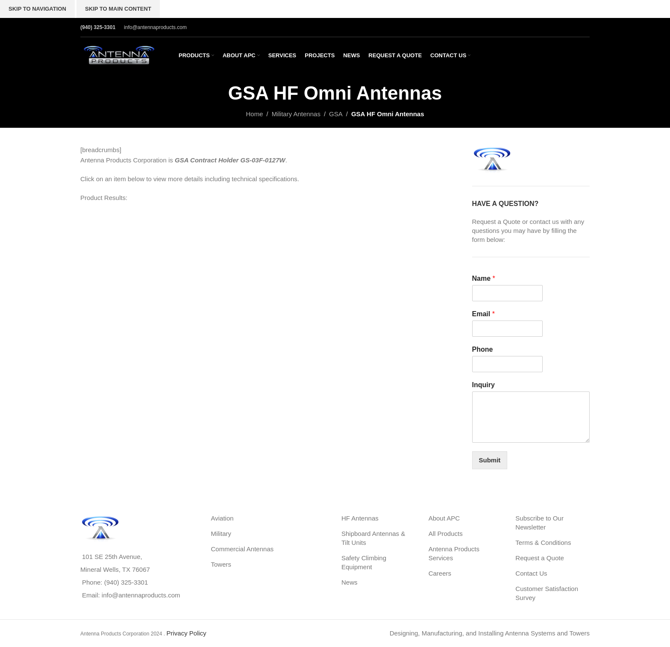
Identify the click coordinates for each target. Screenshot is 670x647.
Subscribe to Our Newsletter (539, 523)
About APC (444, 518)
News (349, 582)
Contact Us (531, 573)
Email (483, 314)
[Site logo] (118, 54)
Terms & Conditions (543, 542)
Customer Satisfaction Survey (546, 593)
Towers (221, 564)
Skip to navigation (37, 9)
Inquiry (483, 384)
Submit (490, 460)
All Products (446, 533)
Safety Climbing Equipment (363, 562)
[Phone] (507, 364)
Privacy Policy (186, 633)
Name (483, 278)
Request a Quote (539, 558)
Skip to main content (118, 9)
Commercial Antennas (242, 549)
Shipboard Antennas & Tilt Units (373, 538)
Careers (440, 573)
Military (221, 533)
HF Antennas (360, 518)
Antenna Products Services (454, 553)
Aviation (222, 518)
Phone (482, 349)
